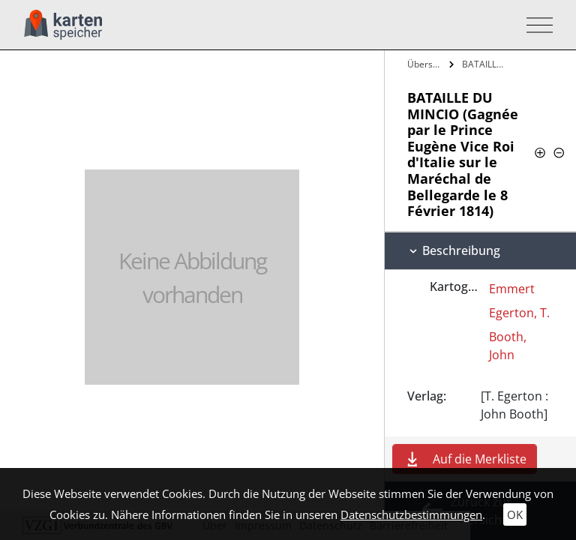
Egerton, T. (519, 312)
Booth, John (507, 345)
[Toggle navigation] (535, 25)
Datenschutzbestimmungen (411, 514)
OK (515, 514)
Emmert (512, 288)
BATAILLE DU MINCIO (485, 64)
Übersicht (426, 64)
